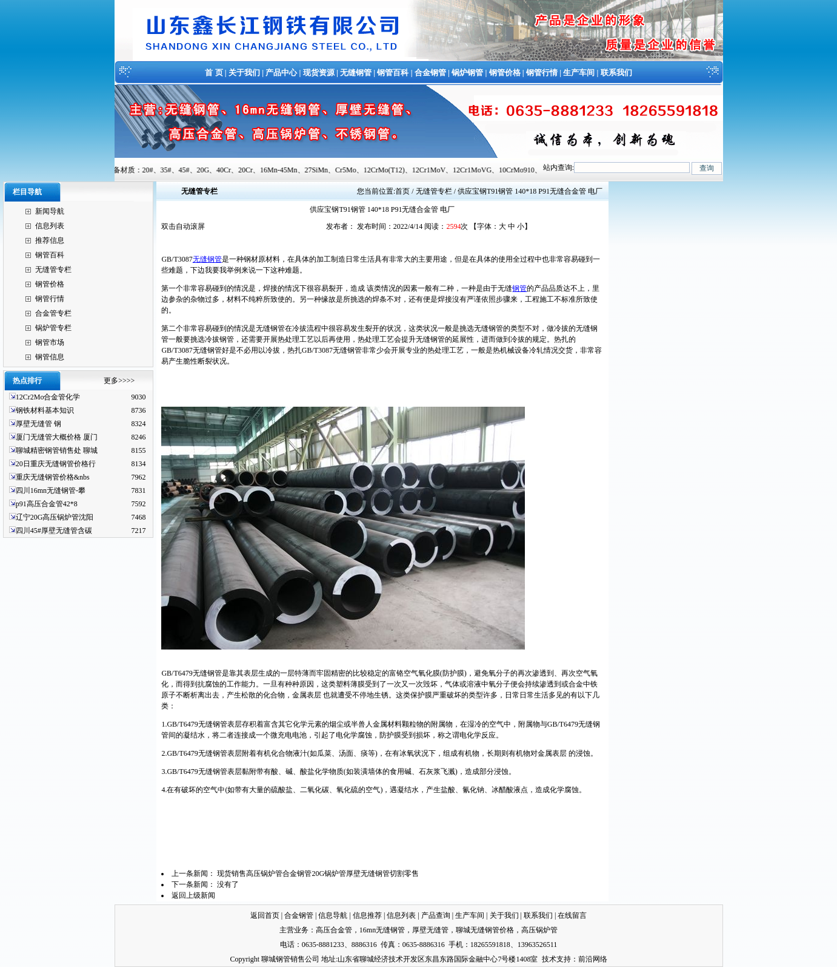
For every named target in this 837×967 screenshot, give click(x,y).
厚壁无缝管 (430, 930)
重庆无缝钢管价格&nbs (53, 477)
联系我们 (616, 72)
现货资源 (319, 72)
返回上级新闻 (193, 895)
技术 (549, 959)
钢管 (519, 288)
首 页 (213, 72)
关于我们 (244, 72)
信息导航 (332, 915)
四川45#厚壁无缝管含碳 (54, 530)
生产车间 (579, 72)
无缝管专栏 (53, 269)
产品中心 (281, 72)
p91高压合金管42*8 (47, 504)
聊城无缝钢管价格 (485, 930)
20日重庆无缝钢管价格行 (56, 464)
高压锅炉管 (539, 930)
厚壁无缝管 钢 (38, 423)
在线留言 (572, 915)
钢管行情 (542, 72)
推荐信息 (49, 240)
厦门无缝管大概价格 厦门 (57, 437)
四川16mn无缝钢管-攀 (50, 490)
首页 (402, 191)
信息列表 (49, 226)
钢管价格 (505, 72)
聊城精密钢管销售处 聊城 (57, 450)
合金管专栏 (53, 313)
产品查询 (435, 915)
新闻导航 (49, 211)
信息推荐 (367, 915)
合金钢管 (430, 72)
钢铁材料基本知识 (45, 410)
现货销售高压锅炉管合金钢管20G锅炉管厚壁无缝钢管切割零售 (318, 873)
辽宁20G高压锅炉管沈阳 (55, 517)
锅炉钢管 (467, 72)
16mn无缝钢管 (382, 930)
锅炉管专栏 (53, 328)
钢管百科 (392, 72)
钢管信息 (49, 357)
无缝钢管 (356, 72)
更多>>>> (119, 380)
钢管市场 (49, 342)
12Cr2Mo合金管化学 (48, 397)
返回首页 (264, 915)
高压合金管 (334, 930)
